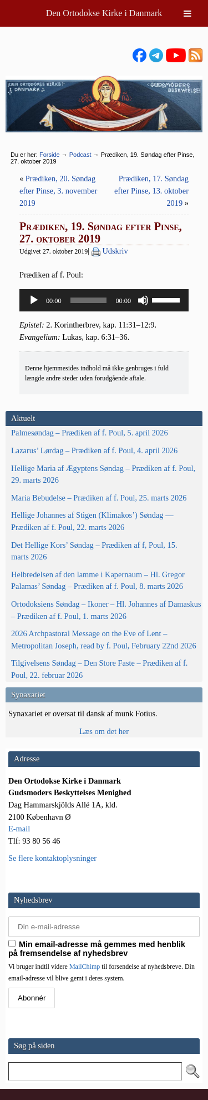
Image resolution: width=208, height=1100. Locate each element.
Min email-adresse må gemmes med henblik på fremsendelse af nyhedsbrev (96, 949)
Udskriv (115, 250)
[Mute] (143, 300)
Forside (49, 154)
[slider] (88, 300)
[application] (104, 300)
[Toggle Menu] (187, 13)
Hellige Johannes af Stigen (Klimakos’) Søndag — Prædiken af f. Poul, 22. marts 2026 (92, 521)
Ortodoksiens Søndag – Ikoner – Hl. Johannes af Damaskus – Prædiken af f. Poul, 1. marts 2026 (106, 610)
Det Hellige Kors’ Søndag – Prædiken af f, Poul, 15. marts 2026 (94, 551)
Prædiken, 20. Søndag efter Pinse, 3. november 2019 (58, 190)
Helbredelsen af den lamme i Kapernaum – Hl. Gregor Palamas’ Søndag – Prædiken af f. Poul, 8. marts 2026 (98, 580)
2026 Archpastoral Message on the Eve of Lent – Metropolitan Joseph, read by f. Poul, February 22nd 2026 (103, 639)
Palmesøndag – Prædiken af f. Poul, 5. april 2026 (89, 432)
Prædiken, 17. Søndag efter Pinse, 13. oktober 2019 (151, 190)
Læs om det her (104, 731)
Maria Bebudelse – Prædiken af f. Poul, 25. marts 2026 (99, 497)
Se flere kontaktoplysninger (52, 858)
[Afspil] (33, 300)
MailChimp (84, 966)
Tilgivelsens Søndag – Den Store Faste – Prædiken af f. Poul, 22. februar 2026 (99, 669)
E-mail (19, 828)
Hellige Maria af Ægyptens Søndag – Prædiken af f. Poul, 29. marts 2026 (103, 474)
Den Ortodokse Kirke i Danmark (104, 13)
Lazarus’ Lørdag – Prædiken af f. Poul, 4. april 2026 (94, 450)
